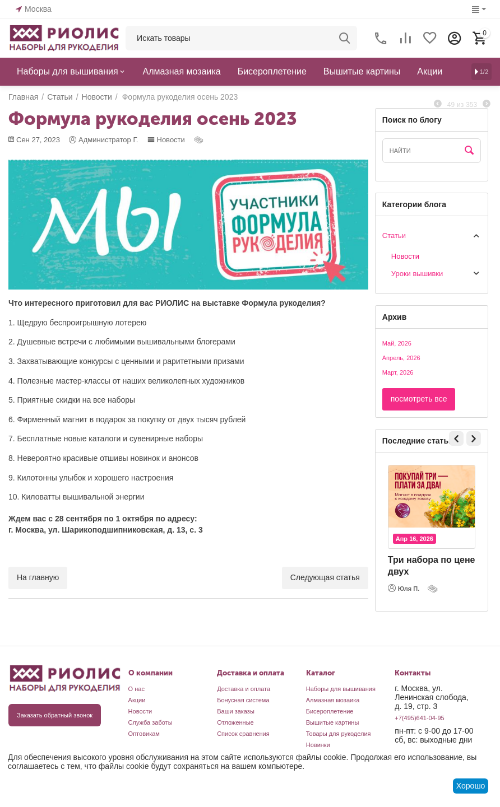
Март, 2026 (398, 372)
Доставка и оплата (243, 688)
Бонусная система (243, 700)
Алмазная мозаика (333, 700)
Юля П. (404, 588)
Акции (137, 700)
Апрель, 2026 (401, 357)
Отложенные (235, 722)
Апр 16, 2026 (414, 538)
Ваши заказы (235, 711)
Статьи (394, 235)
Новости (166, 140)
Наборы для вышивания (341, 688)
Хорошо (470, 785)
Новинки (318, 744)
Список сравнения (243, 733)
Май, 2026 (396, 343)
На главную (38, 577)
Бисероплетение (330, 711)
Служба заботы (150, 722)
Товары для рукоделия (338, 733)
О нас (136, 688)
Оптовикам (144, 733)
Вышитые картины (332, 722)
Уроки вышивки (417, 273)
